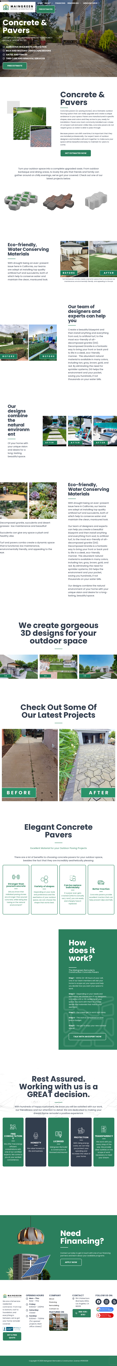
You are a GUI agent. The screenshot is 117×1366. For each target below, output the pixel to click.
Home (40, 3)
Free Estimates (46, 9)
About (49, 3)
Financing (60, 3)
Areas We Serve (91, 3)
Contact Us (54, 1309)
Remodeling (74, 3)
